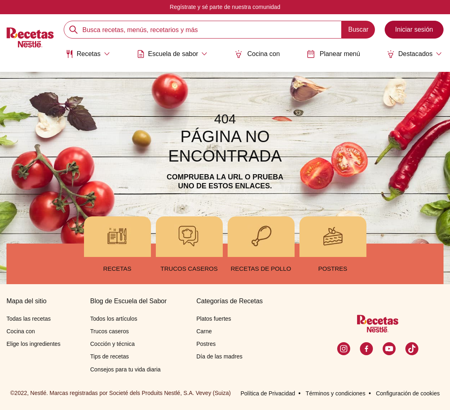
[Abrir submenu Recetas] (87, 54)
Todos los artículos (113, 318)
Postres (205, 344)
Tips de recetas (109, 356)
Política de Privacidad (268, 393)
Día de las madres (219, 356)
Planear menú (333, 54)
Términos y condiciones (335, 393)
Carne (204, 331)
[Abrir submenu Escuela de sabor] (172, 54)
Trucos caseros (109, 331)
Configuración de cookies (407, 393)
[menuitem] (88, 56)
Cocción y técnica (112, 344)
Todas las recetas (28, 318)
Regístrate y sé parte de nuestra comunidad (225, 7)
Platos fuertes (213, 318)
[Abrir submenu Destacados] (414, 54)
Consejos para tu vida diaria (125, 369)
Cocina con (257, 54)
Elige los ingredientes (33, 344)
